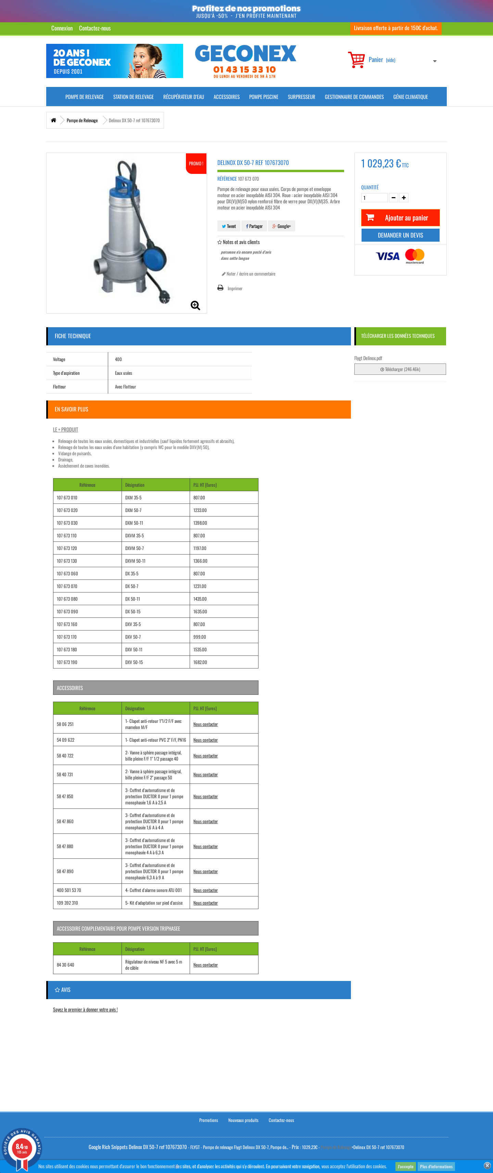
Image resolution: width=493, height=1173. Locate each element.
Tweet (229, 225)
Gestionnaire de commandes (354, 96)
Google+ (282, 225)
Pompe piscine (263, 96)
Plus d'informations (436, 1166)
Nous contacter (205, 724)
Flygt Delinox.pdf (368, 357)
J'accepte (406, 1166)
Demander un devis (400, 235)
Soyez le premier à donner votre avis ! (85, 1009)
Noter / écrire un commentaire (248, 273)
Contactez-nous (95, 28)
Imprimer (235, 288)
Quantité (370, 187)
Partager (254, 225)
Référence (227, 178)
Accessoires (227, 96)
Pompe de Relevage (84, 96)
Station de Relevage (133, 96)
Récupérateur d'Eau (183, 96)
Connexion (62, 28)
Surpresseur (301, 96)
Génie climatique (410, 96)
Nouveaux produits (243, 1118)
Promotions (208, 1118)
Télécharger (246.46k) (400, 369)
